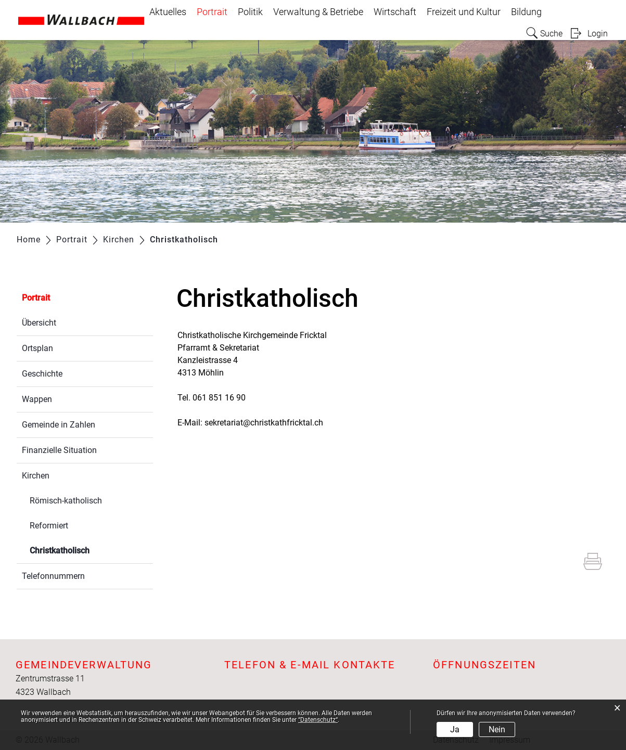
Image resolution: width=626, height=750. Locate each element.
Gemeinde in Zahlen (58, 425)
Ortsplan (37, 348)
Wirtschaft (395, 12)
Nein (497, 729)
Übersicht (39, 323)
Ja (454, 729)
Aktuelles (167, 12)
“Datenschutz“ (318, 719)
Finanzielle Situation (59, 450)
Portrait (212, 12)
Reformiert (49, 526)
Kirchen (35, 476)
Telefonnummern (53, 576)
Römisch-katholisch (66, 501)
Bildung (526, 12)
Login (597, 33)
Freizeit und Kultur (464, 12)
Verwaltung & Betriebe (318, 12)
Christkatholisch (84, 549)
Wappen (37, 399)
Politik (250, 12)
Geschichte (42, 374)
